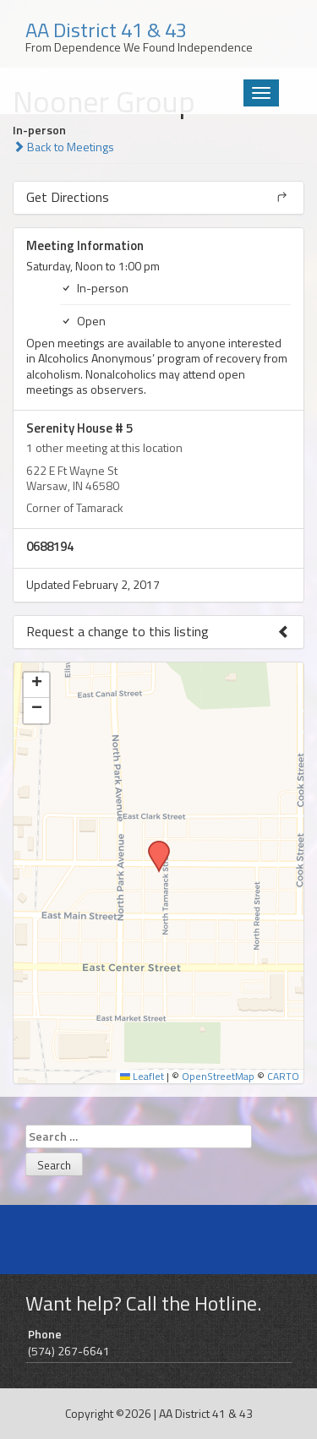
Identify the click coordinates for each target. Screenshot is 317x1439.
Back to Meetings (63, 146)
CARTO (283, 1076)
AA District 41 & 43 (206, 1413)
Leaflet (142, 1076)
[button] (153, 846)
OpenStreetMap (218, 1076)
